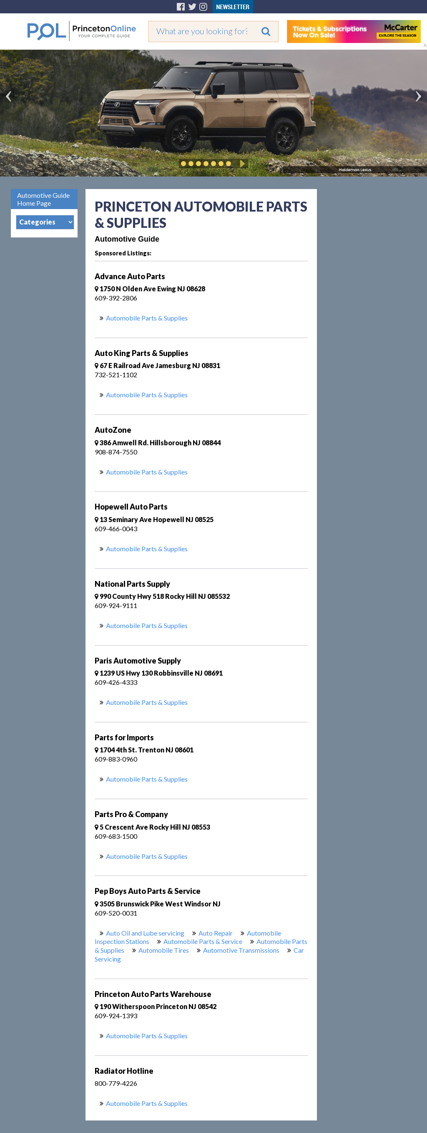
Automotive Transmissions (241, 950)
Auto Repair (215, 933)
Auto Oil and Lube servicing (145, 933)
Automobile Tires (163, 950)
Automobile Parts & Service (202, 941)
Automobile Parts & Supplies (147, 318)
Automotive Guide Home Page (43, 199)
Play (241, 163)
